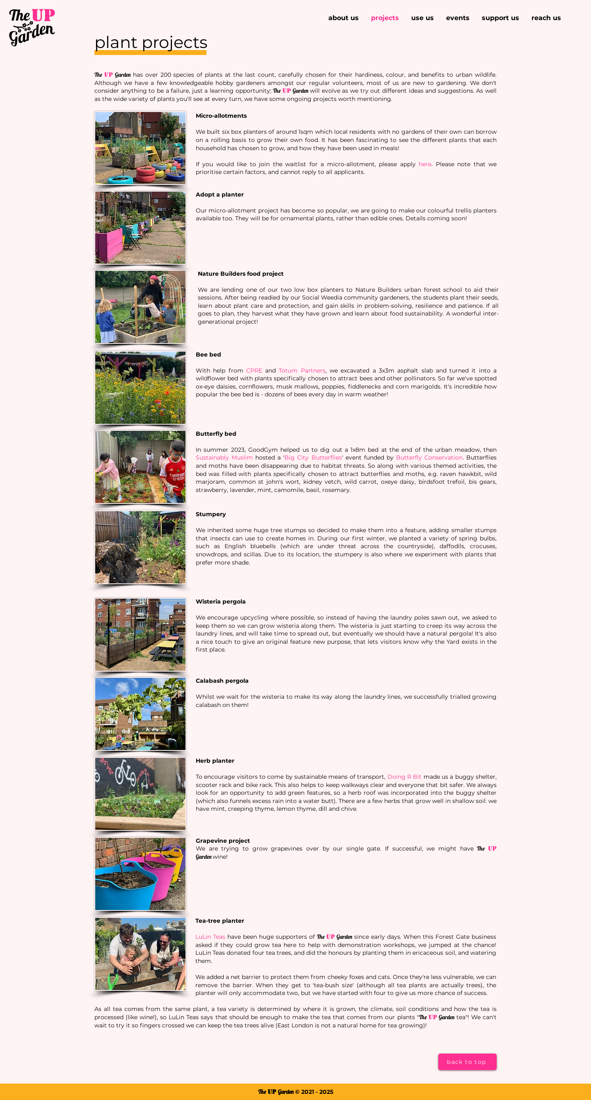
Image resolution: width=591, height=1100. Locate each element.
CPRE (254, 370)
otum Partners (303, 370)
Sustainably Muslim (224, 457)
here (425, 164)
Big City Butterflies (312, 457)
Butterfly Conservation (429, 457)
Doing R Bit (404, 776)
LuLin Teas (210, 936)
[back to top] (467, 1062)
